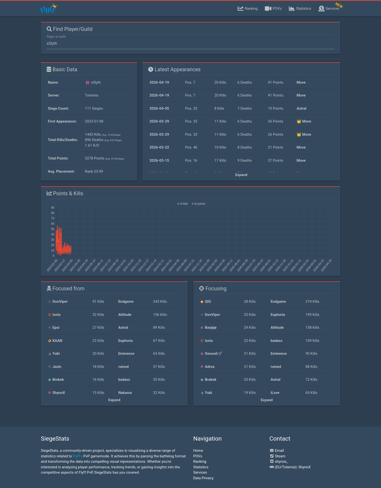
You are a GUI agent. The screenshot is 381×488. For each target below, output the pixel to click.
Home (198, 450)
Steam (277, 456)
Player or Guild (56, 36)
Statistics (200, 467)
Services (200, 472)
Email (276, 450)
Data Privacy (203, 478)
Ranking (199, 461)
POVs (197, 456)
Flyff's (77, 456)
